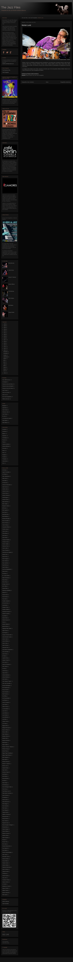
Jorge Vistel (4, 672)
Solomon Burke (5, 858)
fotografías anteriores (65, 82)
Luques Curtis (5, 721)
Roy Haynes (4, 850)
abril (4, 365)
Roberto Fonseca (5, 833)
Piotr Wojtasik (5, 810)
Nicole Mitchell (5, 778)
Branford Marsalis (5, 518)
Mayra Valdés (5, 744)
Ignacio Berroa (5, 626)
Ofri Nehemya (11, 291)
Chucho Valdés (5, 543)
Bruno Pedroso (5, 522)
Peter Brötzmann (5, 801)
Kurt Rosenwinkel (5, 698)
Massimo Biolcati (5, 740)
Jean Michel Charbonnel (7, 649)
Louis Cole (4, 710)
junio (4, 362)
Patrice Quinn (5, 799)
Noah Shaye (4, 782)
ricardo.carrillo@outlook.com (8, 63)
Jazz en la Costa (5, 392)
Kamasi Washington (6, 685)
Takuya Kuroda (5, 871)
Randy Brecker (5, 816)
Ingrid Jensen (5, 630)
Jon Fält (4, 668)
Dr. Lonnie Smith (5, 575)
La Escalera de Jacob (6, 418)
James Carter (5, 639)
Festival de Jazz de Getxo (7, 384)
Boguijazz (4, 405)
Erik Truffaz (4, 586)
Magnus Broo (5, 725)
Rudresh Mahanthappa (6, 852)
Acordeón (4, 429)
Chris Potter (4, 537)
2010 (5, 373)
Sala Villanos (5, 422)
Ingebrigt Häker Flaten (6, 628)
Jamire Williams (5, 641)
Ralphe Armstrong (6, 814)
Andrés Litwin (5, 489)
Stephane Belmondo (6, 867)
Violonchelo (4, 461)
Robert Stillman (11, 284)
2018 (5, 338)
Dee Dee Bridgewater (6, 569)
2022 (5, 331)
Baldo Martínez (5, 501)
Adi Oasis (4, 470)
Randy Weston (5, 818)
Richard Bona (5, 827)
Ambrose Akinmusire (6, 484)
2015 (5, 343)
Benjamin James (5, 505)
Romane (4, 839)
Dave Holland (5, 560)
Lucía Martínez (5, 717)
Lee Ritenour (5, 700)
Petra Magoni (5, 803)
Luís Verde (4, 723)
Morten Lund (31, 75)
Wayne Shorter (5, 888)
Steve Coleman (5, 869)
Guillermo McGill (5, 613)
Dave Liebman (5, 562)
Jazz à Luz (4, 394)
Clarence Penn (5, 546)
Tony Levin (4, 877)
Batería (27, 75)
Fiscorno (4, 439)
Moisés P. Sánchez (12, 277)
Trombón (4, 456)
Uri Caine (4, 884)
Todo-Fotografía (5, 72)
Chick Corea (4, 531)
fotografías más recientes (28, 82)
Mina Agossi (4, 759)
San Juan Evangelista (33, 17)
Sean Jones (4, 854)
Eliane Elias (4, 579)
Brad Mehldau (5, 516)
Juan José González (6, 683)
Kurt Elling (4, 696)
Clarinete (4, 435)
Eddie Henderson (5, 577)
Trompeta (4, 458)
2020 (5, 334)
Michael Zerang (5, 748)
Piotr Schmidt (5, 805)
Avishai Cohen (5, 499)
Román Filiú (4, 841)
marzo (4, 367)
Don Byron (4, 573)
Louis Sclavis (5, 715)
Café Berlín (4, 407)
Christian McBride (5, 539)
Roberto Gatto (5, 835)
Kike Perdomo (5, 693)
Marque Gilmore (5, 736)
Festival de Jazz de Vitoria (7, 388)
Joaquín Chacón (5, 660)
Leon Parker (4, 704)
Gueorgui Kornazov (6, 611)
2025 (5, 325)
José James (4, 679)
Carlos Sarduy (5, 524)
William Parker (5, 890)
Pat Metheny (4, 797)
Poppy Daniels (11, 312)
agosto (4, 358)
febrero (4, 369)
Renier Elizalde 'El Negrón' (7, 824)
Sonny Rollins (5, 860)
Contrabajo (4, 437)
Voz (3, 463)
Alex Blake (4, 480)
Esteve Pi (4, 592)
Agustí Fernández (5, 472)
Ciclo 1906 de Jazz (6, 379)
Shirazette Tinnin (5, 856)
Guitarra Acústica (5, 444)
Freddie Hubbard (5, 601)
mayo (4, 363)
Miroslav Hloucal (5, 761)
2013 (5, 346)
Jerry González (5, 651)
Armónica (4, 431)
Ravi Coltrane (5, 820)
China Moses (5, 533)
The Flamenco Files (6, 70)
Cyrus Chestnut (5, 550)
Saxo (3, 452)
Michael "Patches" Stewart (7, 746)
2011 (5, 350)
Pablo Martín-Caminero (7, 793)
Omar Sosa (4, 789)
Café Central (4, 409)
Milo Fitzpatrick (5, 757)
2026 (5, 324)
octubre (5, 355)
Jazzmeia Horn (5, 647)
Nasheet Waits (5, 767)
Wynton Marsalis (5, 892)
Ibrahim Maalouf (5, 624)
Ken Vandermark (5, 687)
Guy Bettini (4, 615)
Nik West (4, 780)
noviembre (5, 353)
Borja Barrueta (11, 263)
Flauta (3, 442)
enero (4, 370)
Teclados (4, 454)
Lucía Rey (4, 719)
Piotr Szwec (4, 808)
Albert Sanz (4, 478)
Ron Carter (4, 843)
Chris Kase (4, 535)
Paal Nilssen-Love (6, 791)
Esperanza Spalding (6, 590)
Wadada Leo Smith (6, 886)
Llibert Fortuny (5, 706)
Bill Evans (4, 508)
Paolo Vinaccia (5, 795)
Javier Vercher (5, 645)
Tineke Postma (5, 875)
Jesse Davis (4, 653)
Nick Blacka (10, 305)
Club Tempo (4, 414)
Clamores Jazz (5, 411)
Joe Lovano (4, 662)
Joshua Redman (5, 677)
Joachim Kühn (5, 658)
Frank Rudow (5, 596)
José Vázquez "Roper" (6, 681)
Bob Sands (4, 512)
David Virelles (5, 567)
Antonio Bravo (5, 493)
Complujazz (4, 381)
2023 (5, 329)
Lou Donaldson (5, 708)
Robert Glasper (5, 829)
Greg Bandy (4, 605)
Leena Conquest (5, 702)
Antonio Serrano (5, 495)
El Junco (4, 416)
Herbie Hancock (5, 619)
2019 (5, 336)
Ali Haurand (4, 482)
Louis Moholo (5, 713)
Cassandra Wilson (6, 527)
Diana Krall (4, 571)
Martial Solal (4, 738)
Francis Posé (5, 594)
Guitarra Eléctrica (5, 446)
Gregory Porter (5, 607)
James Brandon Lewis (6, 636)
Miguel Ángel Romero (6, 755)
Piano (3, 450)
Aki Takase (4, 474)
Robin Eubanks (5, 837)
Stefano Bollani (5, 865)
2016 (5, 341)
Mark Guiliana (11, 298)
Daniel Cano (4, 554)
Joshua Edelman (5, 674)
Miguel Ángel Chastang (7, 753)
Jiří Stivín (4, 655)
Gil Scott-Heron (5, 603)
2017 (5, 339)
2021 (5, 332)
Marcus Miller (5, 731)
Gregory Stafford (5, 609)
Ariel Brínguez (5, 497)
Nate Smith (4, 770)
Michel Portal (5, 751)
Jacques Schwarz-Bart (6, 634)
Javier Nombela (5, 903)
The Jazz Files (10, 7)
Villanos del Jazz (5, 398)
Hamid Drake (5, 617)
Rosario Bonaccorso (6, 846)
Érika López (4, 894)
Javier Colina (5, 643)
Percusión (4, 448)
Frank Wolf (4, 598)
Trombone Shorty (5, 879)
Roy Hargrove (5, 848)
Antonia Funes (5, 491)
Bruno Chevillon (5, 520)
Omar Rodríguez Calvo (7, 786)
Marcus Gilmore (5, 729)
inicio (47, 82)
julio (4, 360)
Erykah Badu (5, 588)
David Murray (5, 565)
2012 (5, 348)
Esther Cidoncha (5, 901)
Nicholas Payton (5, 772)
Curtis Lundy (4, 548)
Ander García (11, 270)
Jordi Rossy (4, 670)
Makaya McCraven (6, 727)
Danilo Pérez (5, 556)
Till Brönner (4, 873)
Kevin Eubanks (5, 691)
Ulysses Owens (5, 882)
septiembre (5, 356)
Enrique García (5, 584)
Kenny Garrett (5, 689)
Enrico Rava (4, 581)
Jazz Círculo (4, 390)
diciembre (5, 351)
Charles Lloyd (5, 529)
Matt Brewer (4, 742)
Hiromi (3, 622)
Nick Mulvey (4, 776)
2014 (5, 344)
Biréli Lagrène (5, 510)
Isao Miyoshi (4, 632)
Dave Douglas (5, 558)
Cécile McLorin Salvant (7, 552)
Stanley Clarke (5, 862)
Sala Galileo (4, 420)
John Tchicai (4, 666)
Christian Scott (5, 541)
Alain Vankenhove (6, 476)
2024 (5, 327)
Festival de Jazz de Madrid (7, 386)
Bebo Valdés (4, 503)
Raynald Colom (5, 822)
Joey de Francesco (6, 664)
